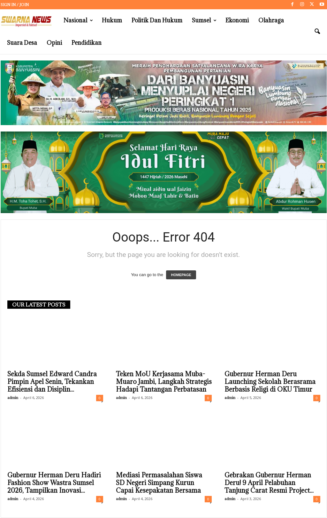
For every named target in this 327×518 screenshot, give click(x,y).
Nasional (78, 20)
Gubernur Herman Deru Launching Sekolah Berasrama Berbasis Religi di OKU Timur (270, 382)
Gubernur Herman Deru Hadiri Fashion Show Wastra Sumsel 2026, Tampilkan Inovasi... (54, 483)
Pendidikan (87, 42)
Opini (54, 42)
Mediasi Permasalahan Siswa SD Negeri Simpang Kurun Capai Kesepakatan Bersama (159, 483)
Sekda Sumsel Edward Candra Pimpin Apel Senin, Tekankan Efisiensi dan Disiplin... (52, 382)
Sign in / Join (15, 4)
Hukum (112, 20)
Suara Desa (22, 42)
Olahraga (271, 20)
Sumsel (204, 20)
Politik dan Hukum (157, 20)
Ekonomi (237, 20)
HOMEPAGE (181, 275)
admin (12, 397)
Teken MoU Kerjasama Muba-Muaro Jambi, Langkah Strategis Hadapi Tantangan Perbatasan (164, 382)
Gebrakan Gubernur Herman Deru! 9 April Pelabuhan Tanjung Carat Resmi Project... (269, 483)
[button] (317, 32)
